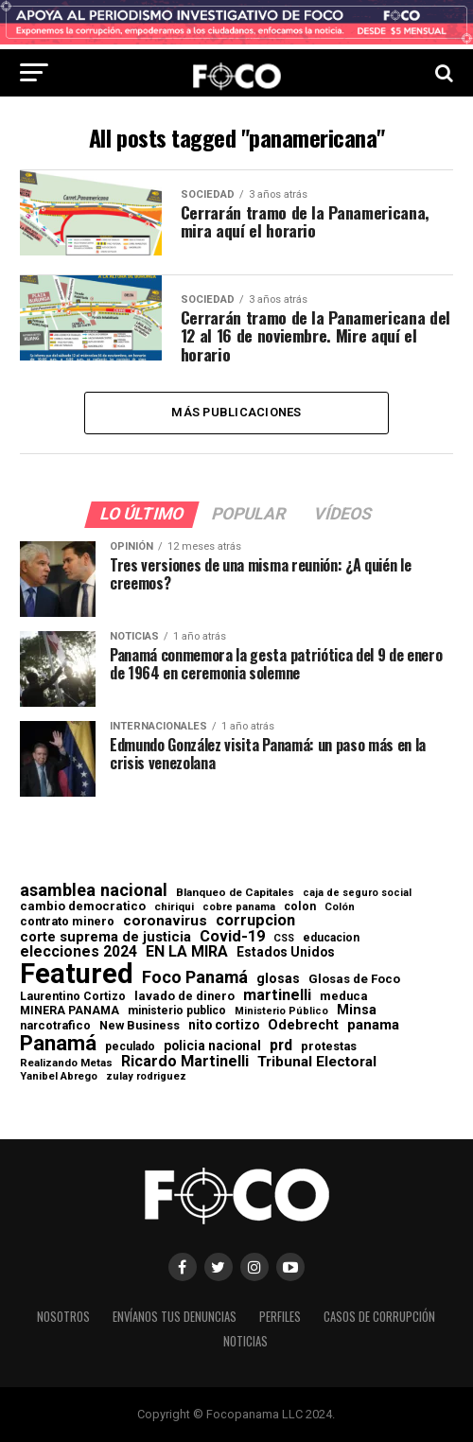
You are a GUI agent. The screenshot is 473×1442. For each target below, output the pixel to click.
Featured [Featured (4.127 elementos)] (76, 974)
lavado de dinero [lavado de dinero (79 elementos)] (184, 997)
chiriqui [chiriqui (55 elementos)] (174, 907)
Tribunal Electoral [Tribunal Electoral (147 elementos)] (317, 1062)
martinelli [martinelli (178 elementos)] (277, 995)
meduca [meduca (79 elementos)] (344, 997)
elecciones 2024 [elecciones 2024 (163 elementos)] (78, 951)
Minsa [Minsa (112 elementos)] (357, 1009)
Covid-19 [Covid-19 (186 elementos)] (232, 936)
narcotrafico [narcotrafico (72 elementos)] (55, 1025)
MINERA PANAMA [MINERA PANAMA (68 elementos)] (69, 1010)
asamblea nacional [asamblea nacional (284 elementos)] (93, 890)
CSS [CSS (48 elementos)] (283, 939)
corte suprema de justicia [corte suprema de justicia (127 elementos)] (105, 937)
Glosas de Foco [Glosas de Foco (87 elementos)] (354, 979)
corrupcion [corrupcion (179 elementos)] (255, 920)
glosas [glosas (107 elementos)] (278, 978)
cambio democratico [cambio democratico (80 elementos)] (83, 907)
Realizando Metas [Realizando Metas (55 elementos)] (66, 1063)
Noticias (245, 1341)
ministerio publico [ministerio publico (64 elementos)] (177, 1010)
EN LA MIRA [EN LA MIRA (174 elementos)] (187, 951)
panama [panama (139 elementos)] (373, 1025)
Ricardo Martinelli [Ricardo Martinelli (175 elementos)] (185, 1061)
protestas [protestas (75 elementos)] (329, 1047)
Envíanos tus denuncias (174, 1317)
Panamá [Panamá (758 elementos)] (58, 1042)
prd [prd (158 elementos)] (281, 1045)
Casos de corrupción (379, 1317)
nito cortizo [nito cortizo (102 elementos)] (223, 1025)
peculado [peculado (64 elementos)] (130, 1046)
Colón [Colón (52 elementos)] (339, 907)
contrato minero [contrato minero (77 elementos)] (67, 922)
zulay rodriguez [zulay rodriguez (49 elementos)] (146, 1077)
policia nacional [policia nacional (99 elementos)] (212, 1046)
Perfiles (280, 1317)
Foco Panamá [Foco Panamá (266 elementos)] (195, 977)
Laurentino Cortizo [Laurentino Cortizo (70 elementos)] (73, 996)
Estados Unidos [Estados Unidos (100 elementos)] (285, 952)
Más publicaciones (236, 412)
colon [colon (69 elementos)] (300, 906)
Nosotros (63, 1317)
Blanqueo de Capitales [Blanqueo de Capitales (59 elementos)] (235, 893)
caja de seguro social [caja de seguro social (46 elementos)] (357, 893)
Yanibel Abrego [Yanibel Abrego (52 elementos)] (58, 1076)
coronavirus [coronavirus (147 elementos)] (165, 921)
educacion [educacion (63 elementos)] (331, 937)
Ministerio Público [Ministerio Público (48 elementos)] (281, 1012)
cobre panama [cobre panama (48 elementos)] (238, 908)
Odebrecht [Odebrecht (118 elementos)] (303, 1025)
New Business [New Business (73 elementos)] (139, 1026)
